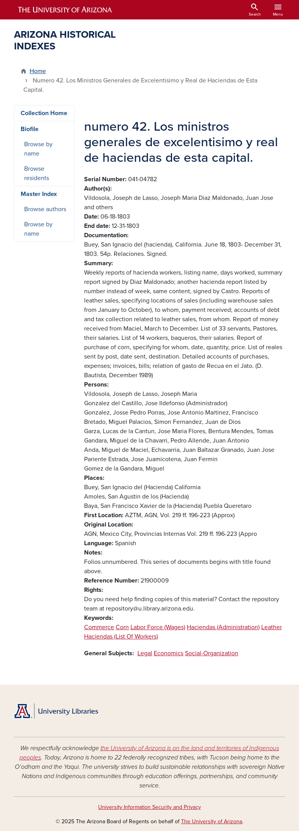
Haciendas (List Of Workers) (121, 636)
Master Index (39, 194)
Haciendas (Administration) (223, 627)
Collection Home (44, 113)
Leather (271, 627)
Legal (144, 653)
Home (38, 71)
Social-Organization (211, 653)
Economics (168, 653)
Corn (122, 627)
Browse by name (38, 148)
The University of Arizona (211, 821)
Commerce (99, 627)
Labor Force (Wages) (157, 627)
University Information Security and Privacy (149, 807)
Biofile (30, 129)
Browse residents (36, 173)
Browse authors (45, 209)
